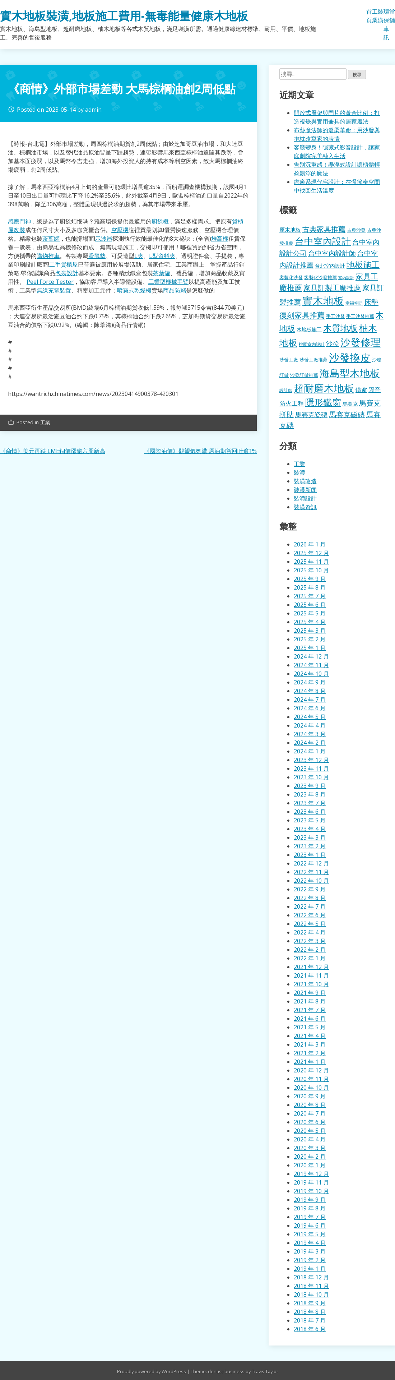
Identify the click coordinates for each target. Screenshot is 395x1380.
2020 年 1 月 (310, 1165)
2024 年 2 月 (310, 743)
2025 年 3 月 (310, 630)
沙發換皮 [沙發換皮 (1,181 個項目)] (350, 357)
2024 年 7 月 (310, 699)
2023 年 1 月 (310, 855)
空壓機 (120, 230)
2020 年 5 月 (310, 1131)
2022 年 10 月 (311, 881)
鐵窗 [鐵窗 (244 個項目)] (361, 390)
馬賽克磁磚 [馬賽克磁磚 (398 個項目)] (347, 414)
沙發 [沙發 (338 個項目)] (332, 343)
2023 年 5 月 (310, 820)
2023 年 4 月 (310, 829)
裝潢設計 (305, 498)
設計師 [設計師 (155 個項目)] (285, 390)
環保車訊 (386, 24)
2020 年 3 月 (310, 1148)
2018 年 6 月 (310, 1329)
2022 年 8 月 (310, 898)
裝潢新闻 (305, 490)
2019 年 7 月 (310, 1217)
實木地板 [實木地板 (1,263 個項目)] (323, 301)
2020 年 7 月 (310, 1113)
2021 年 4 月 (310, 1036)
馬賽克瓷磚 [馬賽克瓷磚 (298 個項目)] (311, 414)
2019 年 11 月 (311, 1182)
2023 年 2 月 (310, 846)
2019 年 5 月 (310, 1234)
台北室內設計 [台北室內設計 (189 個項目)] (330, 265)
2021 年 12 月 (311, 967)
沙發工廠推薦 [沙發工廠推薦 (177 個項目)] (313, 359)
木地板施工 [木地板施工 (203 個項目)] (309, 329)
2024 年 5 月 (310, 717)
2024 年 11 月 (311, 665)
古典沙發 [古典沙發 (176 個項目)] (356, 230)
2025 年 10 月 (311, 570)
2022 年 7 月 (310, 906)
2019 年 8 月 (310, 1208)
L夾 (138, 256)
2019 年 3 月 (310, 1251)
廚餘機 (160, 221)
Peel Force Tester (50, 282)
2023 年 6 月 (310, 812)
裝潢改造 (305, 481)
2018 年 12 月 (311, 1277)
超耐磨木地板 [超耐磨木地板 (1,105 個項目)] (324, 388)
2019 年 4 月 (310, 1243)
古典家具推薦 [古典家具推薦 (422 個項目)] (323, 229)
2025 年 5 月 (310, 613)
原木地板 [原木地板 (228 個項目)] (290, 229)
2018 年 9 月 (310, 1303)
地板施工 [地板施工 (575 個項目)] (363, 264)
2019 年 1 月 (310, 1269)
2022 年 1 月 (310, 958)
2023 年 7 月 (310, 803)
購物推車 (48, 256)
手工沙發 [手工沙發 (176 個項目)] (335, 316)
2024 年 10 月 (311, 674)
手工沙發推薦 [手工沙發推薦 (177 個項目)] (360, 316)
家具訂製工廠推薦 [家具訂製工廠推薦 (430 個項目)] (332, 287)
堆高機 (219, 239)
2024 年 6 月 (310, 708)
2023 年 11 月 (311, 768)
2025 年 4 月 (310, 622)
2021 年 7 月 (310, 1010)
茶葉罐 (51, 239)
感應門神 (19, 221)
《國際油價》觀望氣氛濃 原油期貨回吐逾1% (200, 451)
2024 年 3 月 (310, 734)
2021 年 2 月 (310, 1053)
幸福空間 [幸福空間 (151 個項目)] (354, 303)
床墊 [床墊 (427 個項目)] (371, 302)
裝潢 (381, 16)
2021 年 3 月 (310, 1044)
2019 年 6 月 (310, 1225)
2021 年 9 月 (310, 993)
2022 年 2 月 (310, 950)
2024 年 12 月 (311, 656)
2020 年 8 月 (310, 1105)
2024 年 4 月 (310, 725)
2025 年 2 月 (310, 639)
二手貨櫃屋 (63, 264)
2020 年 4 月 (310, 1139)
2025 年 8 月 (310, 587)
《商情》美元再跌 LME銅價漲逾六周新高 (52, 451)
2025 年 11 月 (311, 562)
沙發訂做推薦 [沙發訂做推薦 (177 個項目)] (304, 375)
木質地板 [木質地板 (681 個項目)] (340, 328)
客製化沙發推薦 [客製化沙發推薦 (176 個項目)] (320, 277)
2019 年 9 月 (310, 1200)
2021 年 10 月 (311, 984)
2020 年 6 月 (310, 1122)
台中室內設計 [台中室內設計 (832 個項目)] (323, 241)
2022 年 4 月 (310, 932)
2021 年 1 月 (310, 1062)
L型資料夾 (162, 256)
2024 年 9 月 (310, 682)
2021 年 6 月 (310, 1019)
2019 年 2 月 (310, 1260)
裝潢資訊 (305, 507)
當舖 (392, 16)
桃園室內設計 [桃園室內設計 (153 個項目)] (312, 344)
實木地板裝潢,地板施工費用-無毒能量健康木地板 (124, 15)
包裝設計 (66, 273)
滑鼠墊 (97, 256)
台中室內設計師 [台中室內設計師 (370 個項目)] (332, 253)
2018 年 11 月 (311, 1286)
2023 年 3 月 (310, 837)
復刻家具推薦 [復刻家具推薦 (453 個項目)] (302, 315)
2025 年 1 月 (310, 648)
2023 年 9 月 (310, 786)
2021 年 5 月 (310, 1027)
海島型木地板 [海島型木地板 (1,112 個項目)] (350, 373)
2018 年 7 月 (310, 1320)
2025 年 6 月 (310, 605)
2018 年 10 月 (311, 1294)
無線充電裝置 (54, 290)
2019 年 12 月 (311, 1174)
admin (93, 110)
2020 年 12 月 (311, 1070)
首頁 (369, 16)
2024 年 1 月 (310, 751)
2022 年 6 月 (310, 915)
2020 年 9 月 (310, 1096)
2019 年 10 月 (311, 1191)
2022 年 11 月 (311, 872)
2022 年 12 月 (311, 863)
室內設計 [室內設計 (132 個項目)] (346, 277)
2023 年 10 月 (311, 777)
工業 (375, 16)
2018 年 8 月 (310, 1312)
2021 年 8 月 (310, 1001)
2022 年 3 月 (310, 941)
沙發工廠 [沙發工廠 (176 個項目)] (288, 359)
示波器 (103, 239)
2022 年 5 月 (310, 924)
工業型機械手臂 (168, 282)
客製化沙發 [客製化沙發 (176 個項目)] (291, 277)
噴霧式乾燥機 (134, 290)
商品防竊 (174, 290)
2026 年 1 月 (310, 544)
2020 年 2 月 (310, 1156)
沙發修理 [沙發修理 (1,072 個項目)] (360, 342)
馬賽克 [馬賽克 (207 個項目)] (350, 403)
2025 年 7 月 (310, 596)
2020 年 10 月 (311, 1087)
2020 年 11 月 (311, 1079)
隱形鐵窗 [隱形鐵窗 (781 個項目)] (323, 402)
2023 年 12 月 (311, 760)
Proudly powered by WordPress (152, 1371)
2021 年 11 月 (311, 975)
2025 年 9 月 (310, 579)
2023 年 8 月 (310, 794)
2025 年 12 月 (311, 553)
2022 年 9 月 (310, 889)
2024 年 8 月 (310, 691)
